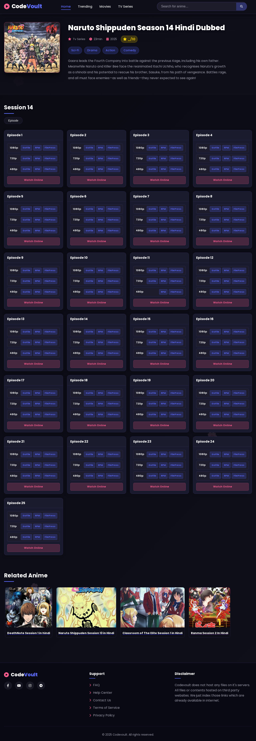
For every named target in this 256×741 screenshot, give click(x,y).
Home (66, 6)
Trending (85, 6)
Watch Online (33, 180)
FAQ (94, 685)
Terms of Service (104, 707)
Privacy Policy (102, 715)
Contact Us (100, 700)
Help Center (100, 692)
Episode (13, 120)
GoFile (26, 147)
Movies (105, 6)
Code (23, 6)
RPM (37, 147)
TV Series (125, 6)
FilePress (50, 147)
